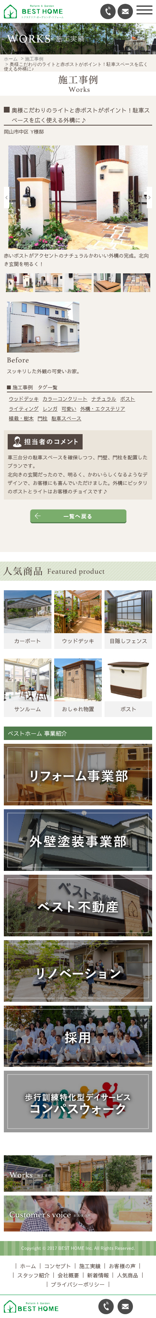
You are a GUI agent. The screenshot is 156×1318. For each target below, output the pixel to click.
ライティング (24, 408)
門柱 (43, 418)
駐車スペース (66, 418)
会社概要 (68, 1275)
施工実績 (90, 1266)
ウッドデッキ (24, 398)
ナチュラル (103, 398)
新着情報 (98, 1275)
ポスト (127, 398)
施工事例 (34, 59)
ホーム (11, 59)
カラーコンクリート (65, 398)
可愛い (68, 408)
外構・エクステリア (102, 408)
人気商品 (127, 1275)
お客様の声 (122, 1266)
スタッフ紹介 (33, 1275)
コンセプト (57, 1266)
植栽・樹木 (21, 418)
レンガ (50, 408)
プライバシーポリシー (78, 1284)
